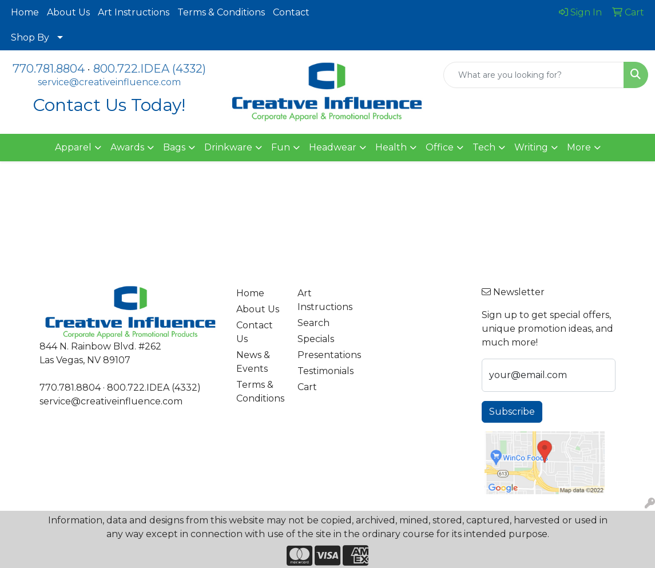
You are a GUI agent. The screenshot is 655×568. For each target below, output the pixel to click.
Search (313, 322)
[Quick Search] (533, 75)
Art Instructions (133, 12)
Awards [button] (127, 147)
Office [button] (440, 147)
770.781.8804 (49, 69)
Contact (291, 12)
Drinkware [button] (228, 147)
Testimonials (321, 371)
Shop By (30, 37)
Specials (315, 338)
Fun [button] (280, 147)
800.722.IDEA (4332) (149, 69)
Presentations (321, 354)
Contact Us (254, 332)
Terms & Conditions (221, 12)
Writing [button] (531, 147)
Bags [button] (174, 147)
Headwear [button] (332, 147)
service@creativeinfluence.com (109, 82)
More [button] (579, 147)
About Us (68, 12)
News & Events (253, 361)
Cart (307, 387)
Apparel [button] (73, 147)
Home (25, 12)
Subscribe (512, 411)
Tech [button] (484, 147)
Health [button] (391, 147)
